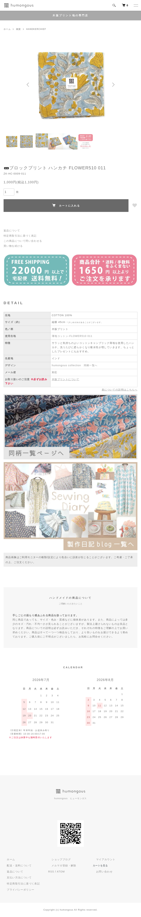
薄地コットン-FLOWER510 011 (72, 336)
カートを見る (100, 865)
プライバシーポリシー (17, 889)
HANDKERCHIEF (36, 29)
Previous (28, 84)
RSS (51, 871)
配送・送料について (16, 865)
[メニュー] (135, 5)
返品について (12, 230)
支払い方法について (16, 877)
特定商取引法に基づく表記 (20, 235)
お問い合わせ (101, 871)
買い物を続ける (13, 245)
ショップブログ (58, 859)
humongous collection (66, 365)
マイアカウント (102, 859)
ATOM (61, 871)
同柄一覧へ (91, 365)
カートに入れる (66, 205)
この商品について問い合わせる (23, 240)
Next (112, 84)
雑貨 (18, 29)
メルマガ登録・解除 (60, 865)
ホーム (7, 29)
